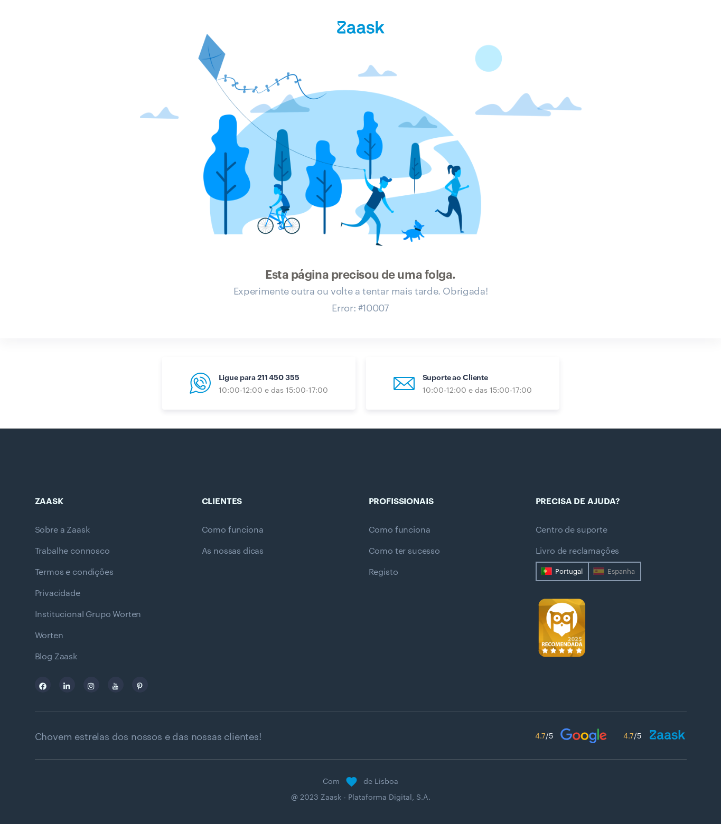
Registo (383, 571)
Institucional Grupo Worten (88, 614)
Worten (49, 635)
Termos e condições (74, 571)
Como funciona (233, 529)
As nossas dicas (233, 550)
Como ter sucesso (404, 550)
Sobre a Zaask (62, 529)
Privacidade (57, 593)
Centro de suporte (571, 529)
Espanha (621, 571)
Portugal (569, 571)
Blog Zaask (56, 656)
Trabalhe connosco (72, 550)
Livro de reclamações (578, 550)
